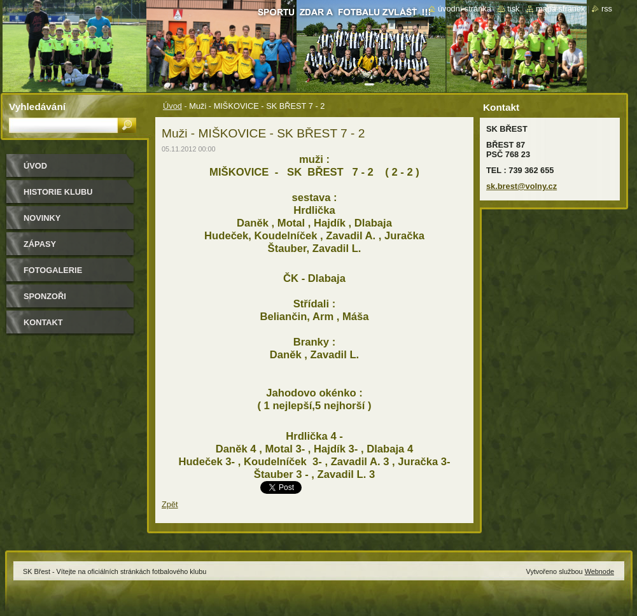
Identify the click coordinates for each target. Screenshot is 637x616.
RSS (606, 8)
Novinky (42, 218)
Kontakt (43, 322)
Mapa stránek (560, 8)
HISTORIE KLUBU (58, 192)
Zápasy (40, 244)
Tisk (513, 8)
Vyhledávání (37, 106)
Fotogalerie (53, 270)
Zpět (170, 504)
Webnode (599, 571)
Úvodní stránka (464, 8)
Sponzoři (45, 296)
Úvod (172, 106)
